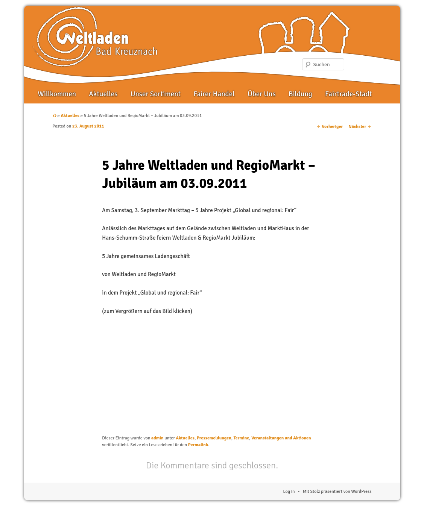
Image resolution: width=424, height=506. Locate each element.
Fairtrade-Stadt (348, 94)
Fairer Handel (213, 94)
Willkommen (57, 94)
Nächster (359, 126)
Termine (241, 438)
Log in (289, 491)
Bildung (300, 94)
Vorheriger (329, 126)
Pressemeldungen (214, 438)
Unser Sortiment (156, 94)
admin (157, 438)
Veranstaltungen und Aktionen (281, 438)
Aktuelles (103, 94)
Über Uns (262, 94)
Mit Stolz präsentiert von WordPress (337, 491)
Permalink (198, 445)
